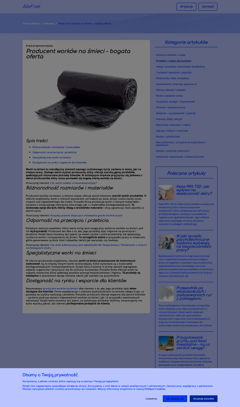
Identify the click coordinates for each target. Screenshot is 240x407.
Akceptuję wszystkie (203, 398)
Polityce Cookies (155, 389)
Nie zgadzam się (175, 398)
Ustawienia (151, 398)
